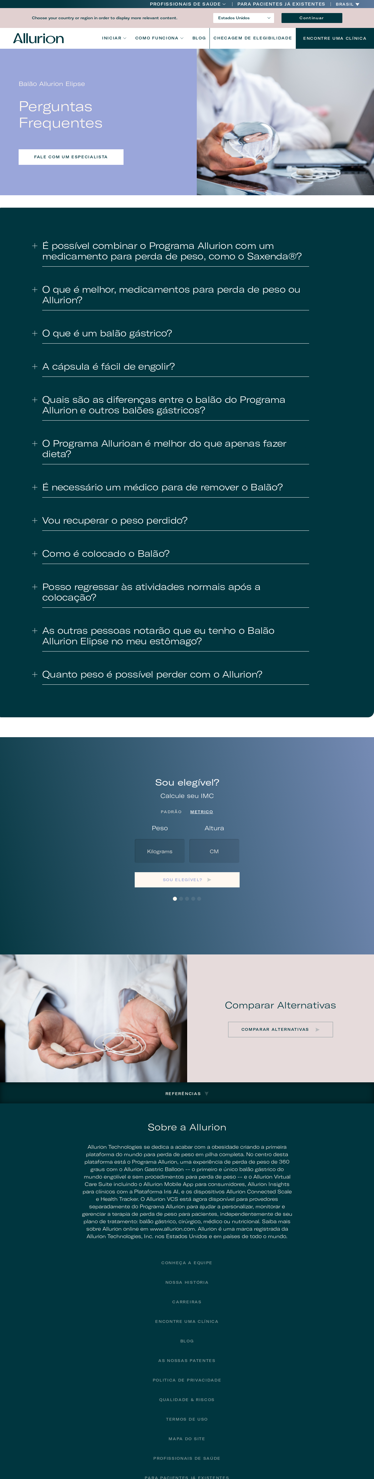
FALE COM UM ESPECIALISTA (71, 157)
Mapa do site (187, 1438)
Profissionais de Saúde (185, 4)
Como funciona (157, 38)
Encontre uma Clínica (335, 38)
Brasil (345, 4)
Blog (199, 38)
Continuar (312, 18)
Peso (160, 828)
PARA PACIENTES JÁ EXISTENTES (281, 4)
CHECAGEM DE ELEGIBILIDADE (253, 38)
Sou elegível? (182, 879)
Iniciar (112, 38)
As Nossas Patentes (186, 1360)
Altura (214, 828)
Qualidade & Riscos (187, 1399)
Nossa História (187, 1282)
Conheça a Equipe (187, 1262)
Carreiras (186, 1302)
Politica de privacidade (187, 1380)
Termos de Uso (187, 1419)
